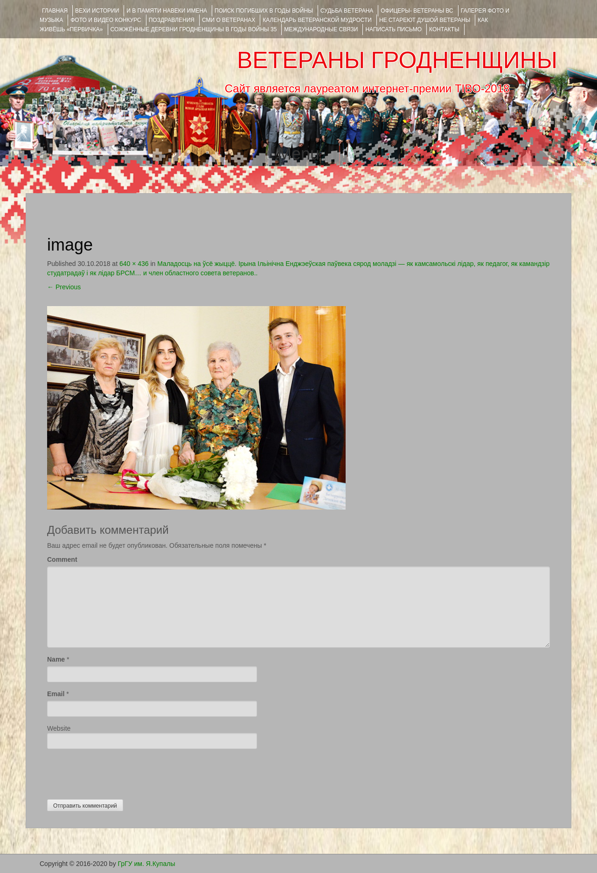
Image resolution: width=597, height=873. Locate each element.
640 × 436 (134, 263)
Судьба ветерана (347, 10)
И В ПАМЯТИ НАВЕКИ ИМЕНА (166, 10)
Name (56, 659)
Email (55, 694)
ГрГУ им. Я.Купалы (146, 863)
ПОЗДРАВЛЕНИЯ (171, 20)
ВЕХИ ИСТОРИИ (97, 10)
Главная (55, 10)
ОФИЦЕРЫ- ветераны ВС (417, 10)
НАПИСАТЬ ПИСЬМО (393, 29)
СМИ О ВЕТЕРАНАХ (228, 20)
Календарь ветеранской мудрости (317, 20)
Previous (64, 287)
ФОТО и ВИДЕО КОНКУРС (105, 20)
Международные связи (321, 29)
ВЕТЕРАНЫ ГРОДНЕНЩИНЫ (397, 60)
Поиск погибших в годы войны (264, 10)
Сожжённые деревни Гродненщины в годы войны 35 (194, 29)
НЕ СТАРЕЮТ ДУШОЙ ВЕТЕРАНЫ (424, 20)
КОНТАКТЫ (444, 29)
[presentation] (118, 772)
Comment (62, 559)
